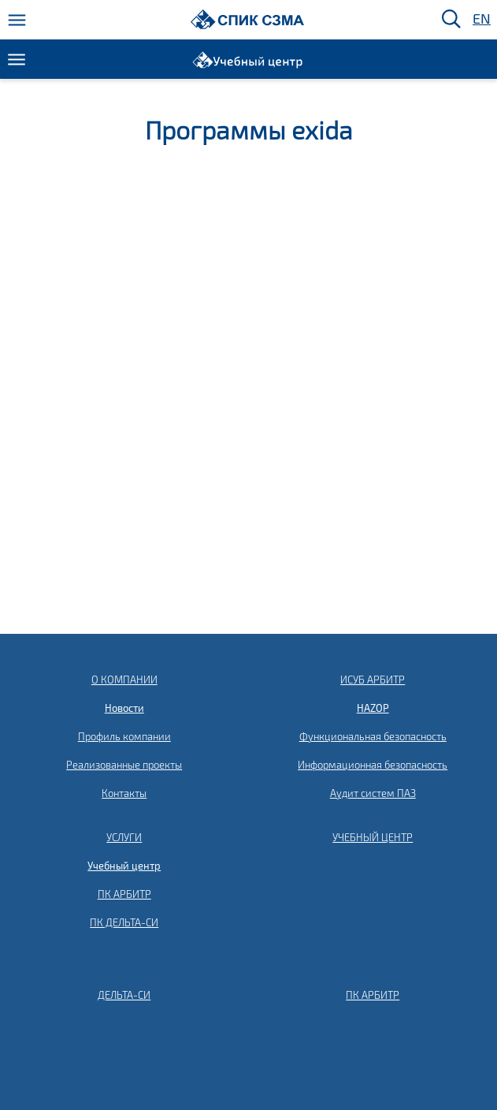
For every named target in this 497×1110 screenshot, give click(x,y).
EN (480, 19)
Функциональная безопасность (373, 736)
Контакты (124, 793)
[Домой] (248, 19)
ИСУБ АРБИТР (372, 679)
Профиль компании (124, 736)
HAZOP (373, 708)
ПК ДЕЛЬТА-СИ (124, 922)
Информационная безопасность (372, 764)
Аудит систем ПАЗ (373, 793)
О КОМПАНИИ (124, 679)
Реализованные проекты (124, 764)
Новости (124, 708)
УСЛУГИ (124, 837)
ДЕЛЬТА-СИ (124, 995)
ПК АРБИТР (124, 894)
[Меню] (17, 20)
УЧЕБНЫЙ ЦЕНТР (372, 837)
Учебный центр (124, 865)
